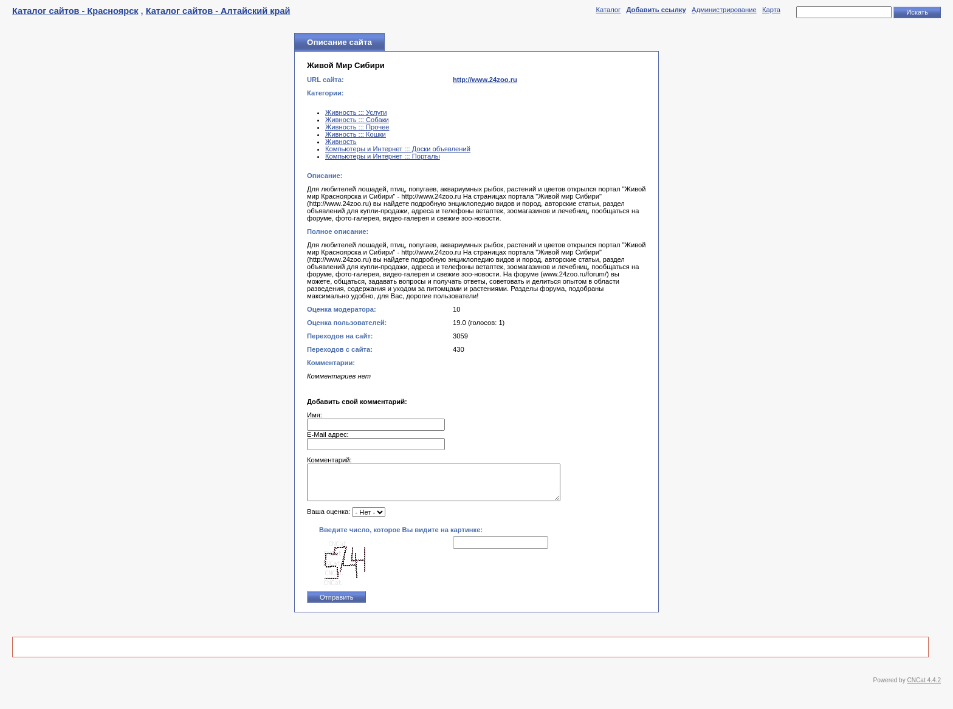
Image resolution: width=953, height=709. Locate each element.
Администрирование (724, 9)
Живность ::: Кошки (355, 134)
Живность (340, 141)
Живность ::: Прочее (357, 127)
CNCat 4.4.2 (924, 687)
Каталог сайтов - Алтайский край (218, 11)
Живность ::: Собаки (357, 119)
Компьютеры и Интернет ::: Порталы (382, 156)
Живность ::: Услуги (356, 112)
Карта (771, 9)
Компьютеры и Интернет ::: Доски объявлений (397, 148)
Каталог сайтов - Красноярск (75, 11)
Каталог (608, 9)
